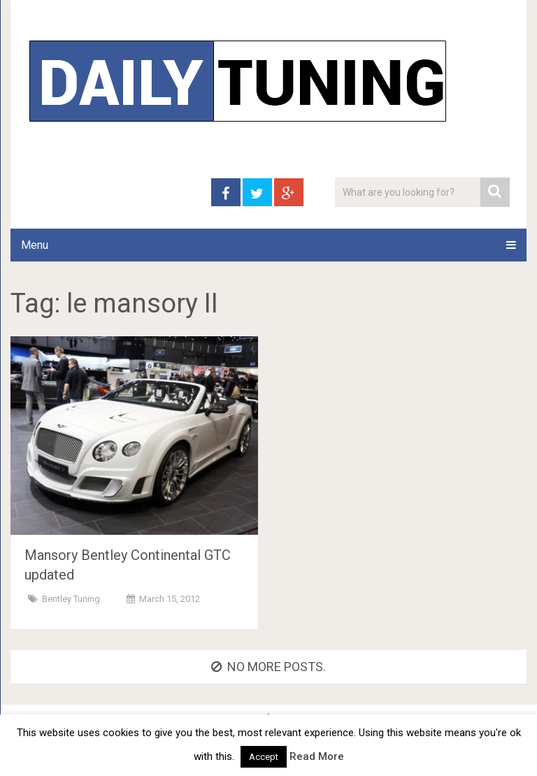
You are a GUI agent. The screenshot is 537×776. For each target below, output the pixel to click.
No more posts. (268, 666)
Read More (316, 756)
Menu (34, 245)
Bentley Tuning (71, 599)
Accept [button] (263, 757)
